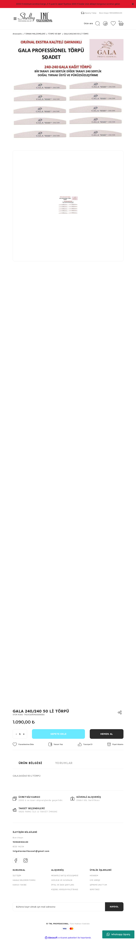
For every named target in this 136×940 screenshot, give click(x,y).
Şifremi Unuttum (98, 885)
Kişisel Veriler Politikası (64, 889)
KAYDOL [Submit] (114, 906)
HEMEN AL (106, 733)
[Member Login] (105, 23)
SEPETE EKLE (58, 733)
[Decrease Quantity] (15, 734)
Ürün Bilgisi (30, 763)
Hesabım (94, 875)
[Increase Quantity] (25, 734)
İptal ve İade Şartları (62, 885)
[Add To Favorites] (23, 744)
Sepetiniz (95, 889)
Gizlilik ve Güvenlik (61, 880)
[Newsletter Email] (68, 906)
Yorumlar (64, 763)
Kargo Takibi (19, 885)
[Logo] (37, 19)
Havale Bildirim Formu (24, 880)
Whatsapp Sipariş (118, 934)
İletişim (17, 875)
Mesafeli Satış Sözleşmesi (64, 875)
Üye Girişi (95, 880)
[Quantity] (20, 734)
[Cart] (121, 23)
